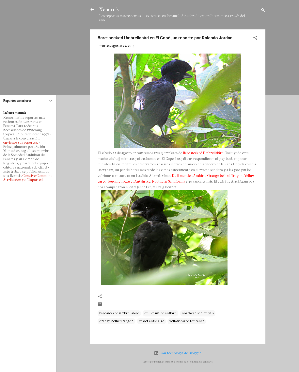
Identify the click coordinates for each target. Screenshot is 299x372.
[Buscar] (263, 11)
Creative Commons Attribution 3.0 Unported (27, 178)
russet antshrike (151, 321)
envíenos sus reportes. (20, 142)
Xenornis (109, 9)
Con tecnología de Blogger (177, 353)
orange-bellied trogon (116, 321)
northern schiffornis (198, 313)
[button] (255, 38)
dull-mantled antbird (160, 313)
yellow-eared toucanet (186, 321)
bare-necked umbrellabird (119, 313)
